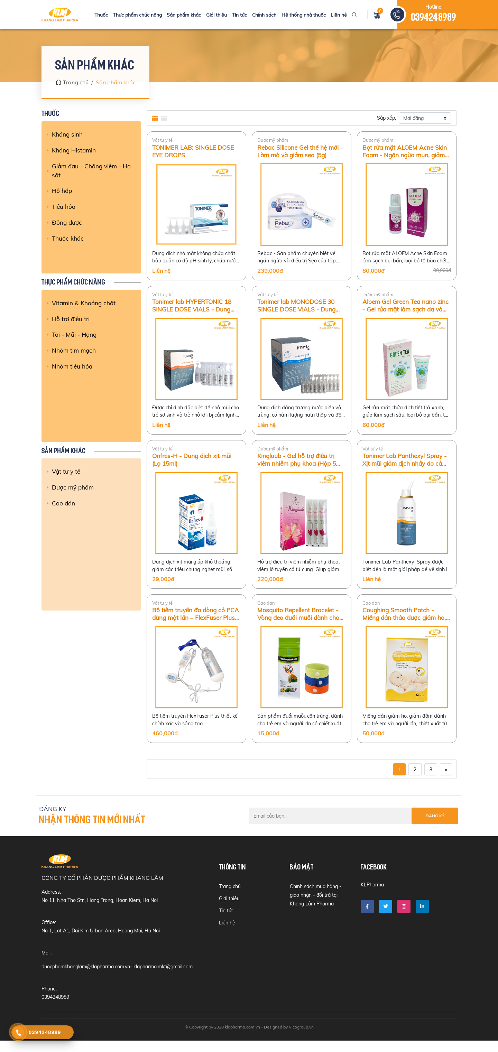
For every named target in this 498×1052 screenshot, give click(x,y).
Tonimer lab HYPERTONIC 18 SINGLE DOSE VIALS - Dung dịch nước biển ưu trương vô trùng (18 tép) (193, 308)
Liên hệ (336, 15)
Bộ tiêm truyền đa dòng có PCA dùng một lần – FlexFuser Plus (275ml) (194, 623)
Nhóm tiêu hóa (72, 367)
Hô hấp (62, 191)
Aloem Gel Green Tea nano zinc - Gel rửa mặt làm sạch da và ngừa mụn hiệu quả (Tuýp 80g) (406, 308)
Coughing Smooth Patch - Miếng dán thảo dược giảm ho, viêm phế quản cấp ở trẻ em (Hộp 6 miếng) (405, 623)
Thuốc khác (68, 239)
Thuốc (104, 15)
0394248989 (433, 18)
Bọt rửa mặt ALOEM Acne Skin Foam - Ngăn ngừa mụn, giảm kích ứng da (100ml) (405, 151)
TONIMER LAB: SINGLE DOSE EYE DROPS (194, 151)
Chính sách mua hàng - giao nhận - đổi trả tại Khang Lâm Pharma (315, 907)
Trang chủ (72, 82)
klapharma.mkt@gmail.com (163, 978)
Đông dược (67, 223)
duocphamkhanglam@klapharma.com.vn (86, 978)
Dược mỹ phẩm (73, 487)
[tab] (154, 118)
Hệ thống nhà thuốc (301, 15)
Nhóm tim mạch (74, 351)
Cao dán (64, 503)
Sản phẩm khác (185, 15)
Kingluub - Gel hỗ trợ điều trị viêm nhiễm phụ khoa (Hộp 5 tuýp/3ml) (297, 466)
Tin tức (238, 15)
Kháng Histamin (74, 150)
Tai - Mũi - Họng (75, 334)
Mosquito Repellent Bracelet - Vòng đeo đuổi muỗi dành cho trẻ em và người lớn (299, 623)
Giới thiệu (216, 15)
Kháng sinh (67, 134)
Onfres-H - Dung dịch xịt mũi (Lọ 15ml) (192, 466)
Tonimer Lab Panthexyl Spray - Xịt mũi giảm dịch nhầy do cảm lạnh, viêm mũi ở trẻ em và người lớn (406, 466)
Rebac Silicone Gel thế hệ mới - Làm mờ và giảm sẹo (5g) (301, 151)
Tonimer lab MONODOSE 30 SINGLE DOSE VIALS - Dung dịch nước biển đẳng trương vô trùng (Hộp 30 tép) (300, 308)
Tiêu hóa (64, 207)
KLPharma (372, 897)
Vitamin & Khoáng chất (84, 302)
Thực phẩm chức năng (139, 15)
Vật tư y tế (66, 471)
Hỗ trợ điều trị (71, 319)
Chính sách (262, 15)
